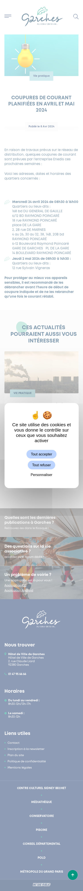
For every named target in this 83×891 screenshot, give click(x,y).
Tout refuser (41, 465)
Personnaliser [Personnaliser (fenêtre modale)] (41, 475)
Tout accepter (41, 454)
